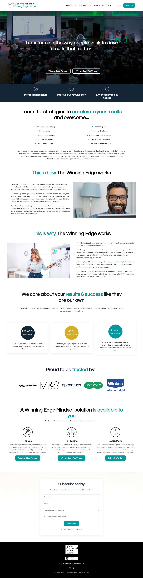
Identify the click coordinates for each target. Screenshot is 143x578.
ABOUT (97, 5)
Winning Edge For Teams (86, 71)
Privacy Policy (59, 573)
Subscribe (129, 5)
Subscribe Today (115, 458)
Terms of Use (84, 573)
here (80, 529)
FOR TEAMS (85, 5)
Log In (118, 5)
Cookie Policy (72, 573)
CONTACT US (108, 5)
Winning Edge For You (57, 71)
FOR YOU (71, 5)
